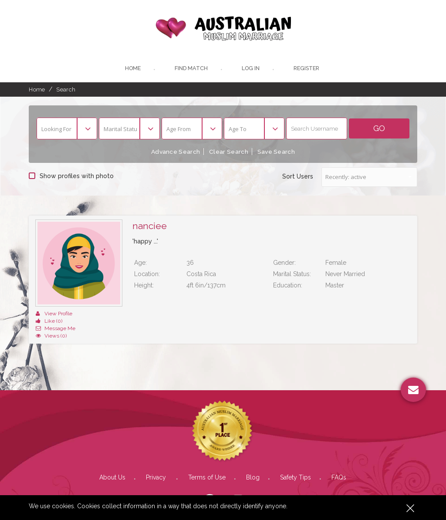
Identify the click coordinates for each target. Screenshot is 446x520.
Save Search (278, 152)
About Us (112, 463)
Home (130, 69)
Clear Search (229, 152)
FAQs (338, 463)
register (308, 69)
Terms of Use (207, 463)
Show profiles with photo (71, 176)
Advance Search (174, 152)
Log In (250, 69)
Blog (253, 463)
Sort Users (297, 177)
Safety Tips (295, 463)
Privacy (157, 463)
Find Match (190, 69)
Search (65, 91)
